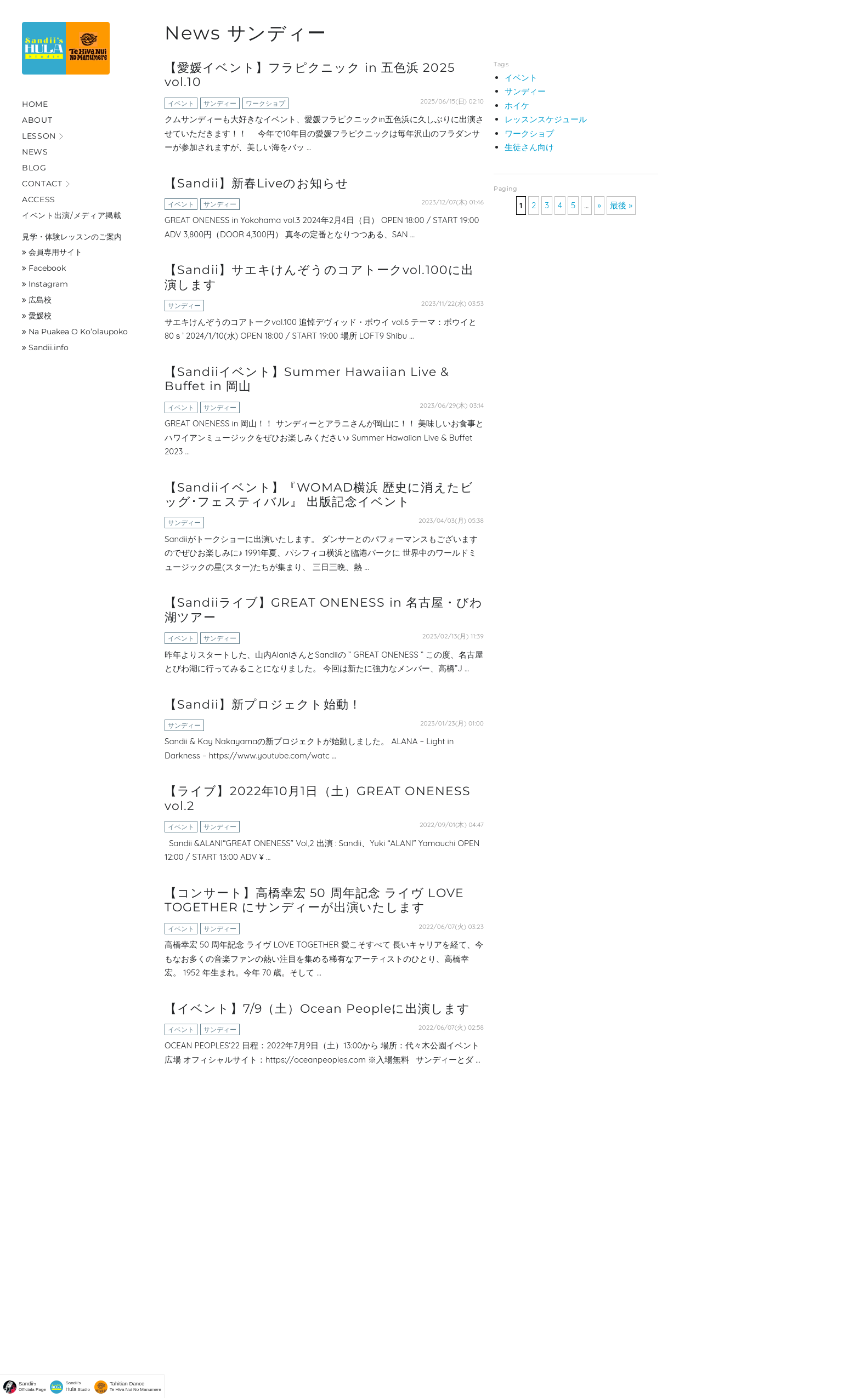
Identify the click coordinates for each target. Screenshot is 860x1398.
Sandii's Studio (78, 1386)
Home (35, 104)
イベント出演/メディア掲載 (72, 215)
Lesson (39, 136)
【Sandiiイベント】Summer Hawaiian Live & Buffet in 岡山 (307, 378)
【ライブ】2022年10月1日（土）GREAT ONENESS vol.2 (318, 798)
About (37, 120)
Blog (34, 167)
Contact (42, 183)
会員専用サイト (52, 252)
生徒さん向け (529, 147)
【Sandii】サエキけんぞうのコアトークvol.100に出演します (319, 277)
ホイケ (517, 105)
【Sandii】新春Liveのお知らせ (257, 183)
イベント (181, 103)
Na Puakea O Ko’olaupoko (75, 331)
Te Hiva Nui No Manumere (135, 1386)
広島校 (37, 299)
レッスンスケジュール (546, 119)
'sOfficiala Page (32, 1386)
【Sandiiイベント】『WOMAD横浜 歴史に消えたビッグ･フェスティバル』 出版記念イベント (319, 494)
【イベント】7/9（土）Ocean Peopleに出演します (317, 1008)
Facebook (44, 268)
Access (38, 199)
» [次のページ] (599, 205)
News (35, 151)
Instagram (45, 283)
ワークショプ (265, 103)
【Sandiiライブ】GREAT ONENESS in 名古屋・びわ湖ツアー (324, 609)
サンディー (219, 103)
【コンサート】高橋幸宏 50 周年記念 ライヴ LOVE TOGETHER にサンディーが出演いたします (314, 900)
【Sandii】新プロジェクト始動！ (263, 704)
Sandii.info (45, 347)
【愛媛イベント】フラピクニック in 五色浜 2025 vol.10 (310, 74)
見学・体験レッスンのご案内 (72, 236)
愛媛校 (37, 315)
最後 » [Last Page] (621, 205)
